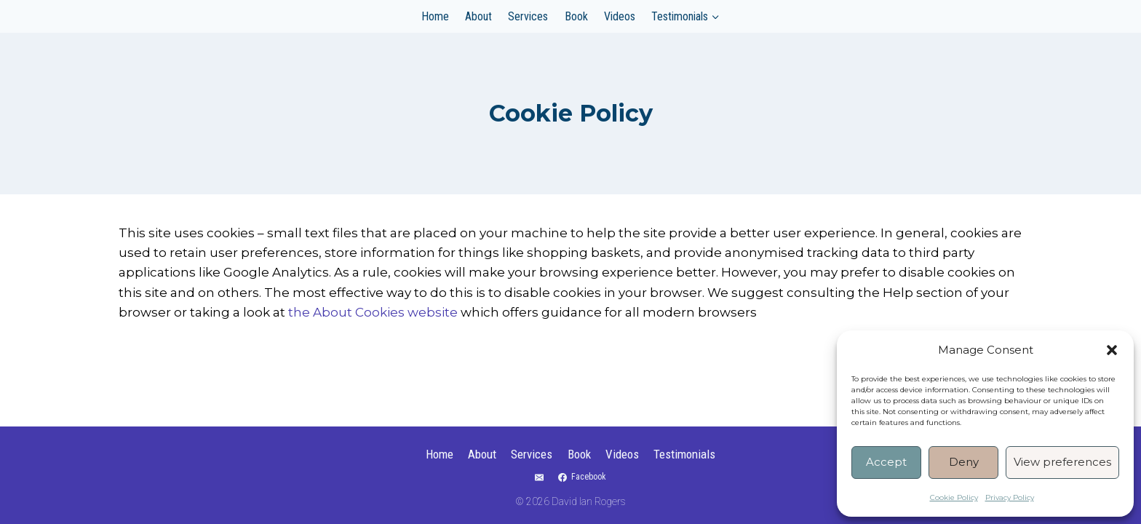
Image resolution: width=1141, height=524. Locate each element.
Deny (964, 462)
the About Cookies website (373, 312)
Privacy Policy (1009, 497)
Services (528, 16)
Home (435, 16)
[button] (1112, 350)
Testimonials (684, 454)
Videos (619, 16)
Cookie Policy (954, 497)
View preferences (1062, 462)
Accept (886, 462)
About (478, 16)
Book (576, 16)
